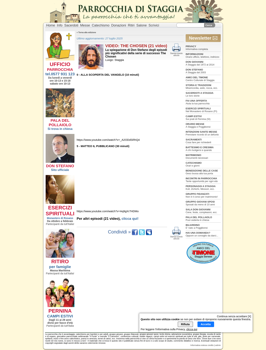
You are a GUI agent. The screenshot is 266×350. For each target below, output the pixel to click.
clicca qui (191, 329)
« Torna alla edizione (86, 32)
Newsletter (203, 38)
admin (218, 345)
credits (211, 345)
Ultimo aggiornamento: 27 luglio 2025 (100, 38)
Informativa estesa (198, 345)
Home (50, 25)
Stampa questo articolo (176, 53)
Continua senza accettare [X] (234, 316)
